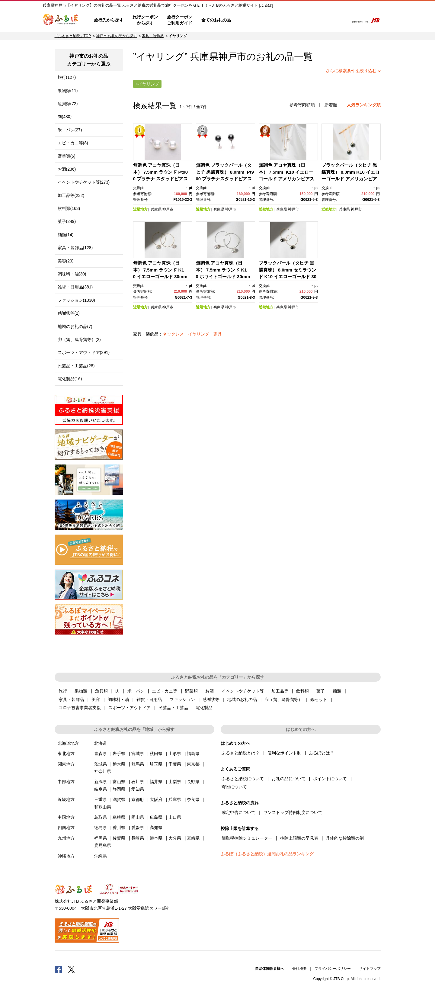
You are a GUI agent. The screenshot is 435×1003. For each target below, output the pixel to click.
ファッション (182, 699)
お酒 (209, 691)
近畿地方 (140, 209)
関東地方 (66, 764)
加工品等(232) (71, 195)
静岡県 (119, 789)
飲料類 (302, 691)
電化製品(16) (70, 378)
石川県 (137, 781)
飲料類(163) (69, 208)
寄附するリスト (323, 20)
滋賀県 (119, 799)
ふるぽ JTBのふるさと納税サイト (61, 20)
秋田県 (156, 753)
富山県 (119, 781)
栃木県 (119, 764)
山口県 (174, 817)
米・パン (135, 691)
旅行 (63, 691)
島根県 (119, 817)
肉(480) (65, 116)
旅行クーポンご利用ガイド (179, 19)
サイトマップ (370, 968)
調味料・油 (118, 699)
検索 (340, 20)
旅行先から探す (108, 20)
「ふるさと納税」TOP (73, 36)
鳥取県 (100, 817)
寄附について (234, 786)
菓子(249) (67, 221)
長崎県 (137, 838)
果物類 (81, 691)
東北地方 (66, 753)
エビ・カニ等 (164, 691)
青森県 (100, 753)
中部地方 (66, 781)
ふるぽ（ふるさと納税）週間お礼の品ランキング (267, 853)
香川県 (119, 827)
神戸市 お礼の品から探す (116, 36)
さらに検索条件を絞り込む (351, 70)
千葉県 (174, 764)
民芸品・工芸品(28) (76, 365)
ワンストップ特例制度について (292, 812)
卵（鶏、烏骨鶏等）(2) (79, 339)
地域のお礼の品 (242, 699)
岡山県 (137, 817)
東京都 (193, 764)
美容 (95, 699)
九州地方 (66, 838)
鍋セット (318, 699)
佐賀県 (119, 838)
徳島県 (100, 827)
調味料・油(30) (72, 274)
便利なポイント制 (284, 753)
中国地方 (66, 817)
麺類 (337, 691)
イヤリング (198, 334)
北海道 (100, 743)
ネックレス (173, 334)
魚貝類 (101, 691)
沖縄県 (100, 856)
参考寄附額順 (302, 104)
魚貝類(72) (68, 103)
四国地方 (66, 827)
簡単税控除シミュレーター (247, 838)
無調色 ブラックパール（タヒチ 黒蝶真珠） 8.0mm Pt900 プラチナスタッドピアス (225, 171)
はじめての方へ (253, 20)
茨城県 (100, 764)
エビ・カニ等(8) (73, 142)
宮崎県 (193, 838)
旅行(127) (67, 77)
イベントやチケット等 (243, 691)
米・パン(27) (70, 129)
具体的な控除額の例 (345, 838)
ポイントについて (330, 778)
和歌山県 (102, 807)
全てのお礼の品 (216, 20)
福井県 (156, 781)
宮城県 (137, 753)
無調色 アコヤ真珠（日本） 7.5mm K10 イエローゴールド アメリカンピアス (286, 171)
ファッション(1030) (76, 300)
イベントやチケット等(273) (84, 182)
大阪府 (156, 799)
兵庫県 (156, 209)
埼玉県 (156, 764)
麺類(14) (66, 234)
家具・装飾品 (153, 36)
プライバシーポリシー (333, 968)
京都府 (137, 799)
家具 (217, 334)
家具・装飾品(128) (75, 247)
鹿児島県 (102, 845)
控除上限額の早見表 (299, 838)
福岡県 (100, 838)
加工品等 (279, 691)
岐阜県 (100, 789)
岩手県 (119, 753)
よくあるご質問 (281, 20)
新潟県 (100, 781)
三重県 (100, 799)
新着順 (331, 104)
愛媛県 (137, 827)
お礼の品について (288, 778)
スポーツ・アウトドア (129, 707)
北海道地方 (68, 743)
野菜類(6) (66, 156)
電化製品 (204, 707)
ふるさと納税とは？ (241, 753)
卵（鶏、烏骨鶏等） (283, 699)
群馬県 (137, 764)
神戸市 (232, 56)
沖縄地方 (66, 856)
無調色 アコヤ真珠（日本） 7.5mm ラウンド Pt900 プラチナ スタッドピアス (160, 171)
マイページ (304, 20)
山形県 (174, 753)
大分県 (174, 838)
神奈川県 (102, 771)
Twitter (71, 969)
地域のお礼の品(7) (75, 326)
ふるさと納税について (243, 778)
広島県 (156, 817)
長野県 (193, 781)
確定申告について (238, 812)
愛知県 (137, 789)
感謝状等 (211, 699)
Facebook (58, 969)
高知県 (156, 827)
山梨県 (174, 781)
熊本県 (156, 838)
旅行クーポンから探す (145, 19)
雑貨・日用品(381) (75, 287)
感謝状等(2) (69, 313)
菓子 (320, 691)
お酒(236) (67, 169)
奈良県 (193, 799)
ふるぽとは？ (321, 753)
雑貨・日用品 (149, 699)
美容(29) (66, 261)
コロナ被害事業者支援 (80, 707)
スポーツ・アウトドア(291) (84, 352)
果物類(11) (68, 90)
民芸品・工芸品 (173, 707)
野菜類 (191, 691)
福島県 (193, 753)
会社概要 (299, 968)
